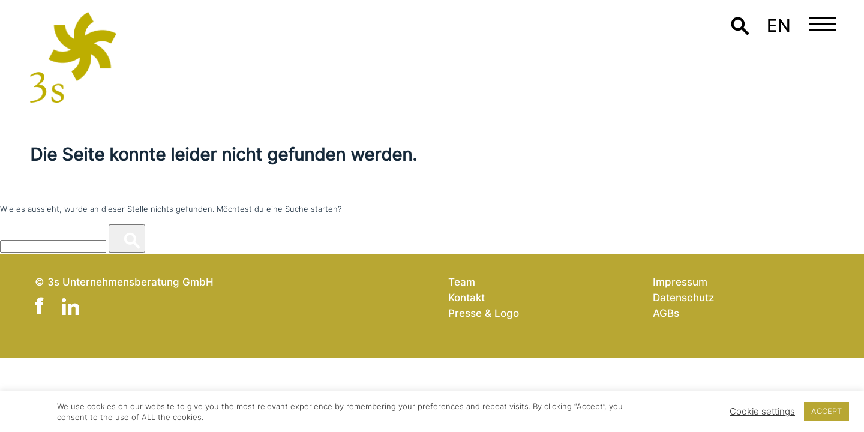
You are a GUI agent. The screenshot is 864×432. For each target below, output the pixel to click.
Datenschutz (683, 297)
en (779, 25)
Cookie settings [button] (762, 411)
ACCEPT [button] (826, 411)
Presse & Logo (483, 313)
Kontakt (466, 297)
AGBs (666, 313)
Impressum (680, 281)
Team (461, 281)
